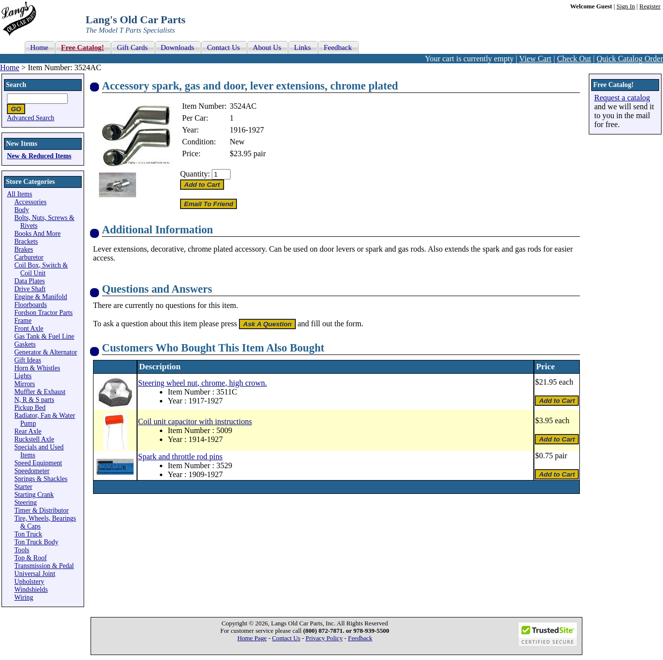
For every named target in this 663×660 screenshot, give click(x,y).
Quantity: (195, 174)
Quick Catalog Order (630, 58)
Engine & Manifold (40, 297)
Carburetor (29, 257)
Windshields (30, 589)
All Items (19, 194)
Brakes (23, 249)
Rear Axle (28, 431)
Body (21, 210)
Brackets (26, 241)
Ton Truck (28, 534)
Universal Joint (34, 573)
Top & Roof (30, 558)
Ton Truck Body (36, 542)
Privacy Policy (324, 638)
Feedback (360, 638)
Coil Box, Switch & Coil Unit (41, 269)
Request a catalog (622, 97)
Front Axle (29, 328)
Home (9, 67)
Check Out (574, 58)
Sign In (625, 6)
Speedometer (31, 471)
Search (16, 84)
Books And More (37, 233)
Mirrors (24, 384)
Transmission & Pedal (44, 566)
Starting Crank (34, 494)
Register (650, 6)
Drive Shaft (30, 289)
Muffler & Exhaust (39, 392)
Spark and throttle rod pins (180, 456)
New (237, 141)
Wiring (23, 597)
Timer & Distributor (41, 510)
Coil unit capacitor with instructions (195, 421)
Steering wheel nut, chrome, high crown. (202, 383)
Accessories (30, 202)
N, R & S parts (34, 399)
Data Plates (29, 281)
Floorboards (30, 304)
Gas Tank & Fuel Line (44, 336)
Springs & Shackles (40, 479)
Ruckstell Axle (34, 439)
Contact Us (286, 638)
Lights (23, 376)
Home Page (252, 638)
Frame (23, 320)
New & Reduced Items (39, 156)
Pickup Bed (30, 407)
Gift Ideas (27, 360)
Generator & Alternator (45, 352)
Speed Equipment (38, 463)
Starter (23, 486)
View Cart (535, 58)
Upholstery (29, 581)
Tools (21, 550)
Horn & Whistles (37, 368)
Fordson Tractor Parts (43, 312)
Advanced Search (30, 118)
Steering (25, 502)
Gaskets (25, 344)
